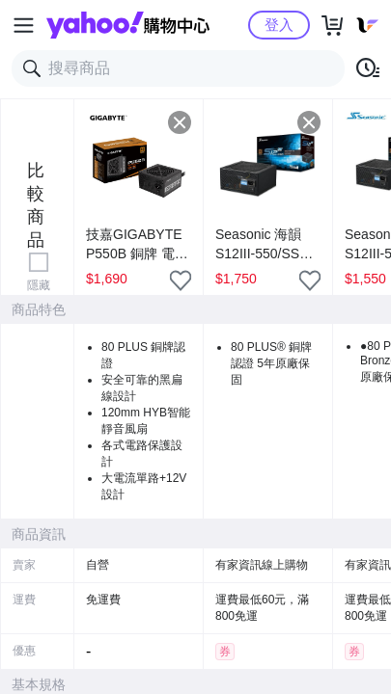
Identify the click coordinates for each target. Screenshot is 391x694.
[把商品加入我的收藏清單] (180, 280)
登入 (279, 24)
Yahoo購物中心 (127, 25)
